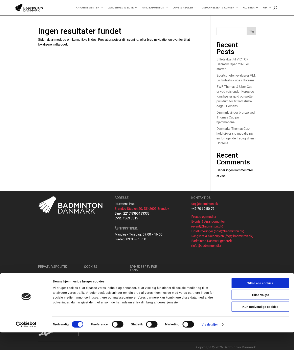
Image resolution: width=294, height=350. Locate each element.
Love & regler (183, 7)
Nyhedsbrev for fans (143, 268)
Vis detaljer (210, 342)
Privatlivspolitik (52, 267)
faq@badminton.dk (204, 204)
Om (265, 7)
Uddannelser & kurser (218, 7)
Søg (251, 31)
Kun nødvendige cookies (260, 324)
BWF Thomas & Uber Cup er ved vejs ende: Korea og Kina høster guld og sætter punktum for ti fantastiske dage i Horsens (235, 96)
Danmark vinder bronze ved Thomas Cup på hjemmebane (236, 117)
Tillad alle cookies (260, 300)
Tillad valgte (260, 312)
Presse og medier (203, 217)
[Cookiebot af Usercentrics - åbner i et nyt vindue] (26, 342)
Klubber (249, 7)
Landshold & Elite (121, 7)
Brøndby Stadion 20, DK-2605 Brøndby (142, 209)
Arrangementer (87, 7)
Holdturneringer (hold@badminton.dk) (217, 231)
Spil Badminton (153, 7)
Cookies (90, 267)
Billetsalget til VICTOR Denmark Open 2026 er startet (233, 64)
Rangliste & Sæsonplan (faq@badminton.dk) (222, 236)
